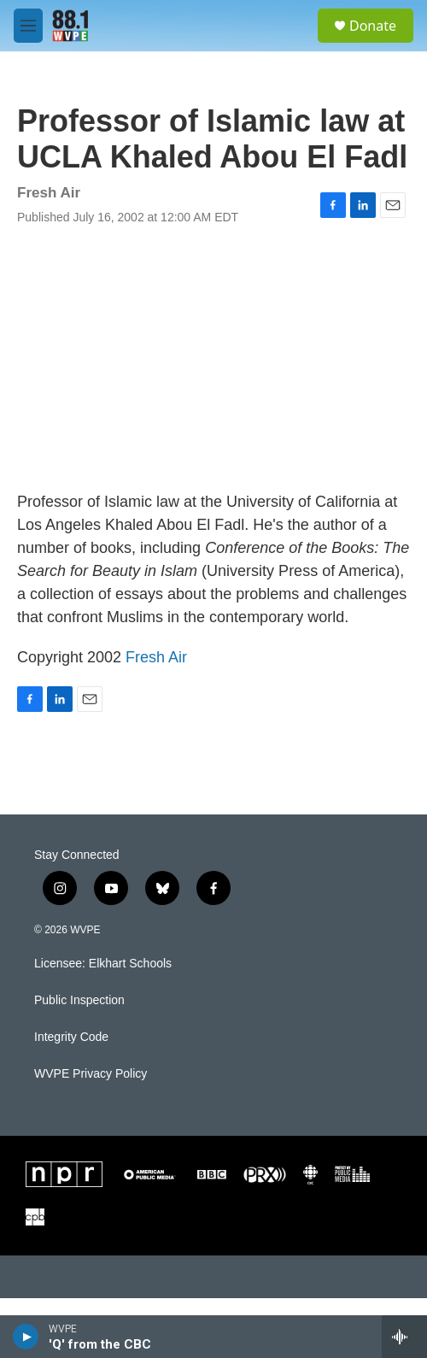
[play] (26, 1336)
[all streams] (404, 1336)
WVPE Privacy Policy (90, 1073)
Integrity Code (71, 1037)
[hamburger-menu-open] (28, 26)
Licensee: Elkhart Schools (103, 963)
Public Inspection (79, 1000)
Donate (372, 25)
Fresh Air (156, 657)
